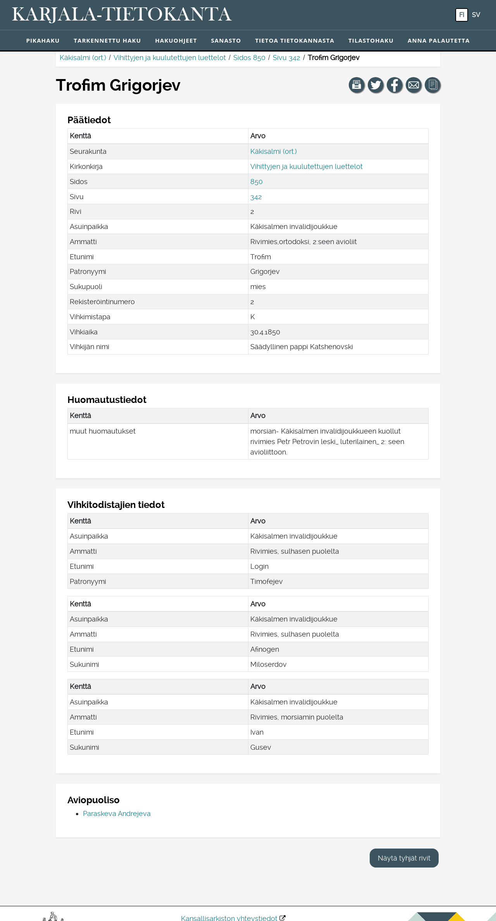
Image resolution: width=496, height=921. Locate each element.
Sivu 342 (286, 57)
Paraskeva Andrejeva (117, 813)
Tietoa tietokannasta (294, 40)
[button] (356, 85)
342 (256, 197)
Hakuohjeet (176, 40)
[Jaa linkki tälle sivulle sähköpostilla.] (413, 85)
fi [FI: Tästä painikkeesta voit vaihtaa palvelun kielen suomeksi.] (461, 15)
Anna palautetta (439, 40)
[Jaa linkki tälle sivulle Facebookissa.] (394, 85)
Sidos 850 (249, 57)
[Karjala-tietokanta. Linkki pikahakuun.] (121, 15)
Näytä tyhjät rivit (404, 858)
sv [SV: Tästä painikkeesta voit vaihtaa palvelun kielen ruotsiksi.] (476, 15)
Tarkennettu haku (107, 40)
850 (256, 181)
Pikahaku (43, 40)
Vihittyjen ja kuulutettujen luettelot (170, 57)
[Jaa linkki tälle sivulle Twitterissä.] (375, 85)
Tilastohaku (371, 40)
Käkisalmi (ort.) (83, 57)
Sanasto (226, 40)
